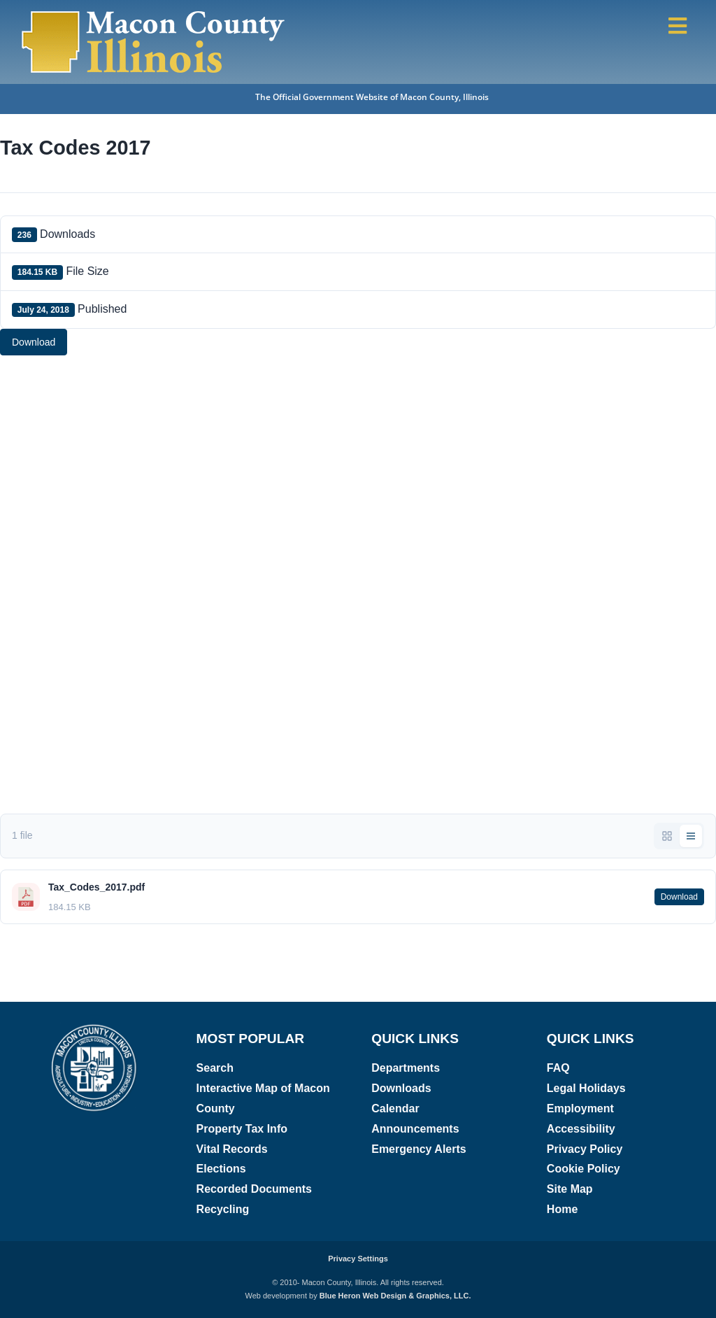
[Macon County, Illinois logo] (94, 1028)
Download (33, 342)
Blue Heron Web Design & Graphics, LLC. (395, 1295)
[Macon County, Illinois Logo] (154, 12)
